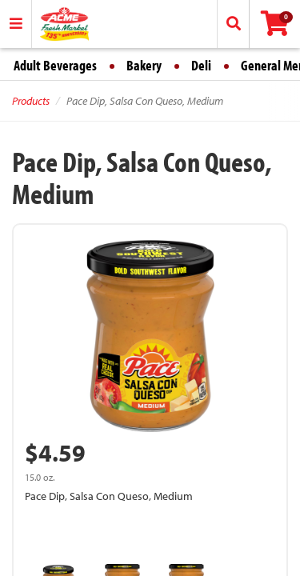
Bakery (144, 65)
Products (31, 101)
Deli (201, 65)
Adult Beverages (55, 65)
